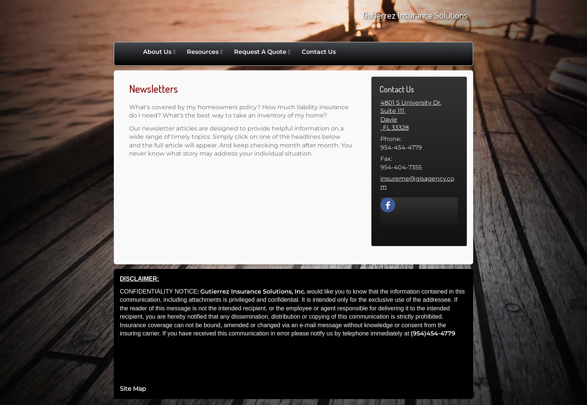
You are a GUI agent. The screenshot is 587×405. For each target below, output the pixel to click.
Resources (203, 51)
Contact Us (319, 51)
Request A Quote (260, 51)
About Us (157, 51)
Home (129, 52)
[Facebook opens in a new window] (387, 204)
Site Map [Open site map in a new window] (133, 388)
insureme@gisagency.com (417, 182)
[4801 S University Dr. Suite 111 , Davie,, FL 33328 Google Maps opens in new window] (419, 115)
